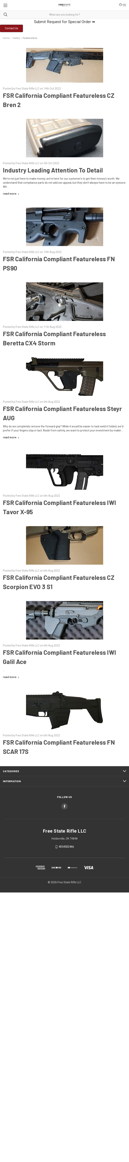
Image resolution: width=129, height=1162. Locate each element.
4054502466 (66, 846)
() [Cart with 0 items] (122, 5)
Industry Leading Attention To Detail (53, 170)
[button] (11, 28)
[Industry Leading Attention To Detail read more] (11, 193)
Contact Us (11, 28)
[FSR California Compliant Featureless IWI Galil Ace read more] (11, 677)
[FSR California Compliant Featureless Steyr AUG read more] (11, 437)
